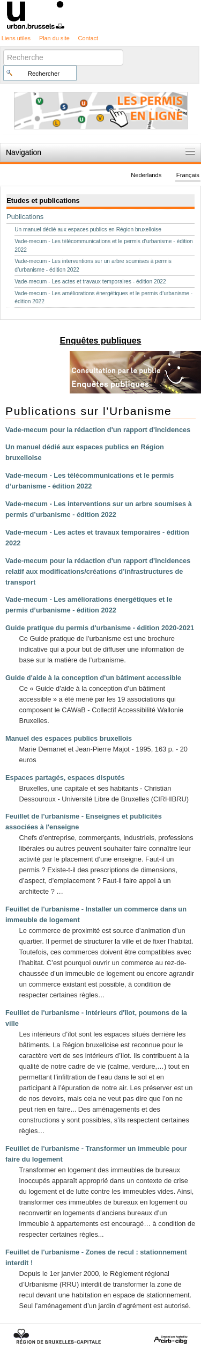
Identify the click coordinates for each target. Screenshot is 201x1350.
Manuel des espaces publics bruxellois (68, 738)
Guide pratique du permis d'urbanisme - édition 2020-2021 (99, 628)
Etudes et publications (43, 200)
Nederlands (146, 175)
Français (187, 175)
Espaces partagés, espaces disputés (65, 777)
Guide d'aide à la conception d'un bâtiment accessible (93, 678)
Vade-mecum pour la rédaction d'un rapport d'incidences (97, 430)
